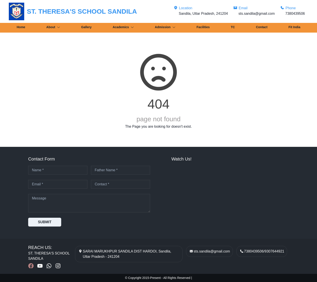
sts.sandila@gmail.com (212, 251)
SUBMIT (44, 222)
